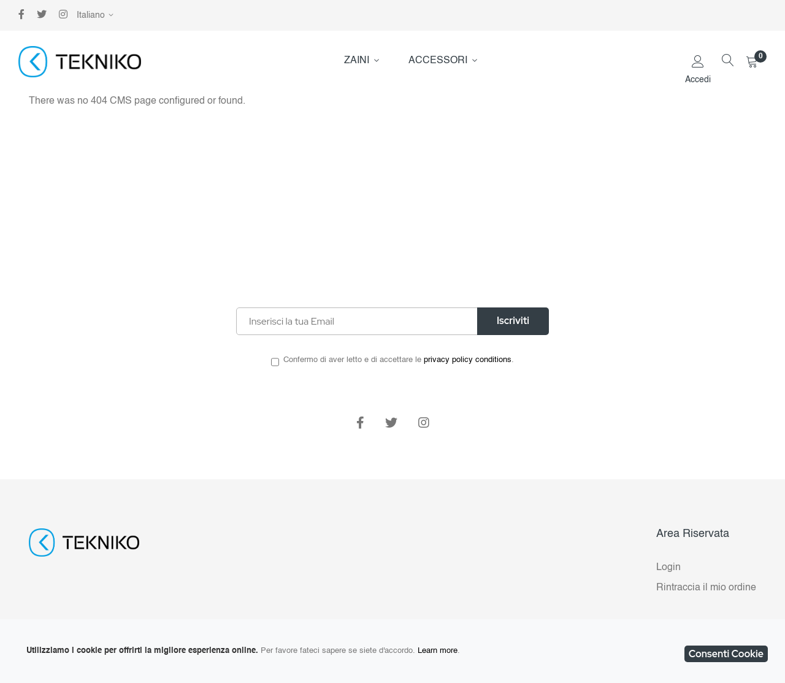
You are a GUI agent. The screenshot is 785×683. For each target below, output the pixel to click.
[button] (97, 15)
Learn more (438, 651)
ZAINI (356, 61)
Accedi (698, 79)
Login (668, 568)
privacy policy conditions (467, 360)
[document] (392, 651)
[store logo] (79, 61)
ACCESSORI (437, 61)
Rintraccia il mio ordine (706, 588)
